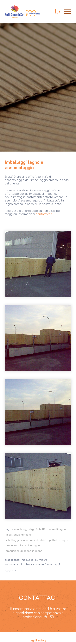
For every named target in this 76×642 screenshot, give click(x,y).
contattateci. (45, 214)
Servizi (9, 571)
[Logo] (22, 11)
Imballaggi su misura (34, 559)
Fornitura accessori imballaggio (41, 564)
